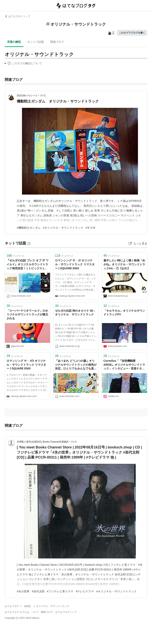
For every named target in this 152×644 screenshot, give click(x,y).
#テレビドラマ (85, 591)
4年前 (74, 441)
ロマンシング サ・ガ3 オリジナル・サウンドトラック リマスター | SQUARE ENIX (26, 364)
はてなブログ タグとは (17, 612)
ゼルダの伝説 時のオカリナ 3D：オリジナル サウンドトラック (75, 312)
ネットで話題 (35, 41)
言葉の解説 (14, 41)
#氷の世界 (23, 591)
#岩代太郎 (38, 591)
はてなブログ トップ (17, 16)
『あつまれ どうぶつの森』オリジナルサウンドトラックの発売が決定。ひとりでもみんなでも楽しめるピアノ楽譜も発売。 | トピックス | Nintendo (76, 365)
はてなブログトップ (66, 612)
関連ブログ (57, 41)
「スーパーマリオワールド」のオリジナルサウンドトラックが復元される (27, 314)
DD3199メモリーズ (27, 95)
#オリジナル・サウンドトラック (63, 227)
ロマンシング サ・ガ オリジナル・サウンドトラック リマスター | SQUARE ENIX (75, 264)
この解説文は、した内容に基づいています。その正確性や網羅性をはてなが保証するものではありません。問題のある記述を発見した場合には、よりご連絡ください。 (23, 64)
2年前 (43, 95)
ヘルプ (35, 612)
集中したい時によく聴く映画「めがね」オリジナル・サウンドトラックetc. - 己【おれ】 (124, 264)
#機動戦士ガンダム (29, 227)
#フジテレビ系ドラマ (60, 591)
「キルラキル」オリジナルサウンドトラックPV (124, 312)
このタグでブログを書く (132, 32)
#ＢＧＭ (91, 227)
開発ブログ (47, 612)
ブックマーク (16, 255)
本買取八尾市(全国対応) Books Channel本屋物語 (42, 441)
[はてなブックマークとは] (28, 243)
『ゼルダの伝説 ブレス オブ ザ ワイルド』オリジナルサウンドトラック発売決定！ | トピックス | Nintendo (27, 264)
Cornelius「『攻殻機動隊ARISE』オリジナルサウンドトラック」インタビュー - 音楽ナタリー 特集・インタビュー (124, 365)
